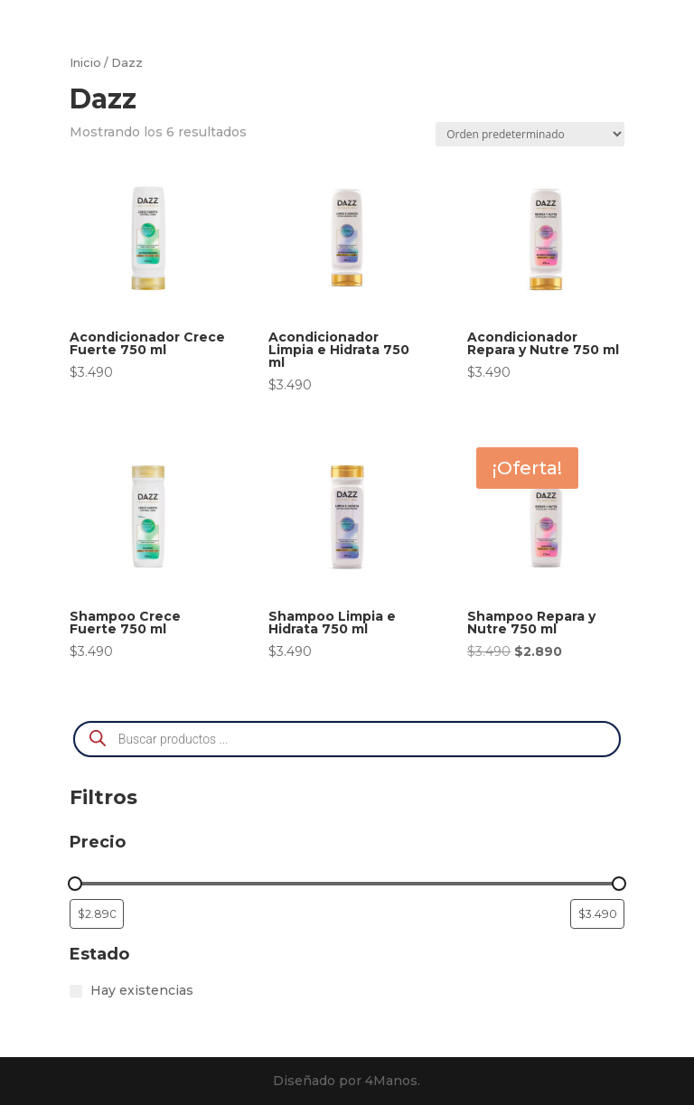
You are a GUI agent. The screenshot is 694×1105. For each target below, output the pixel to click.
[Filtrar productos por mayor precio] (597, 914)
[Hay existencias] (76, 991)
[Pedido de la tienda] (530, 134)
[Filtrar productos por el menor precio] (97, 914)
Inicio (85, 63)
